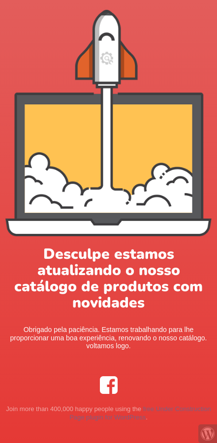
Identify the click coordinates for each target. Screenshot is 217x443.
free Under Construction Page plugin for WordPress (140, 413)
